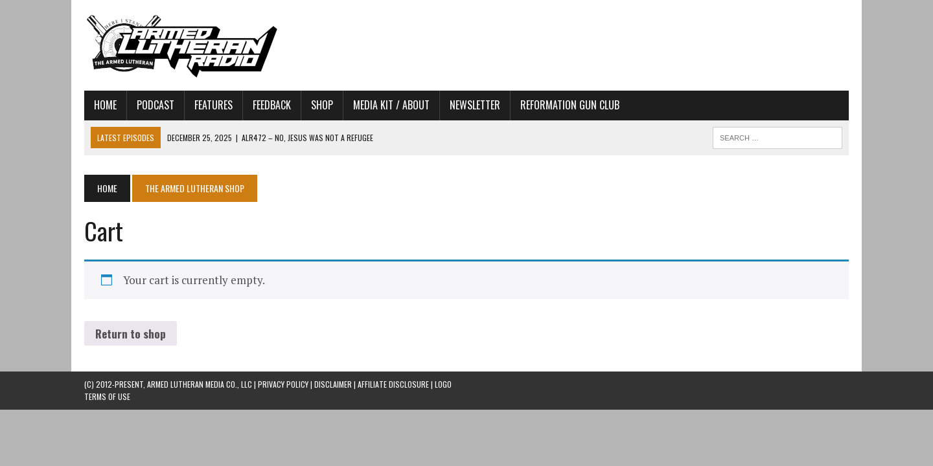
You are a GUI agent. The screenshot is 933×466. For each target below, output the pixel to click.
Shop (322, 105)
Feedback (272, 105)
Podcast (155, 105)
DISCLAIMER (333, 384)
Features (213, 105)
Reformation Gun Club (569, 105)
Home (105, 105)
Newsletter (475, 105)
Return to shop (130, 334)
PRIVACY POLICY (283, 384)
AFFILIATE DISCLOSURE (393, 384)
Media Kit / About (391, 105)
